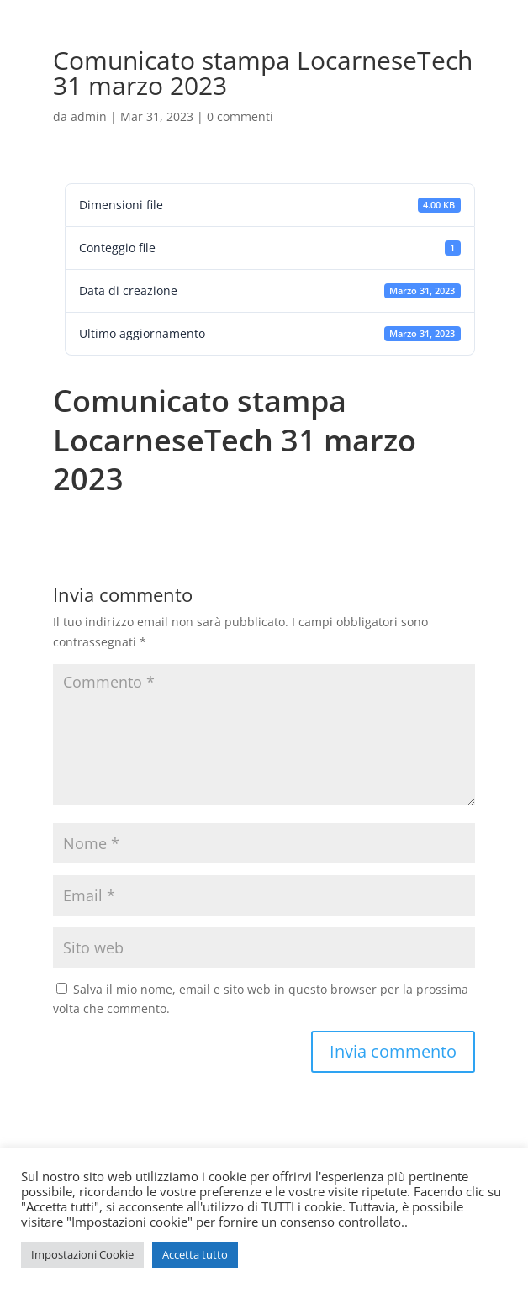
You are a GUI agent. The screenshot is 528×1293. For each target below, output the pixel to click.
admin (89, 116)
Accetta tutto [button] (195, 1254)
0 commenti (240, 116)
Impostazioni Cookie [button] (82, 1254)
